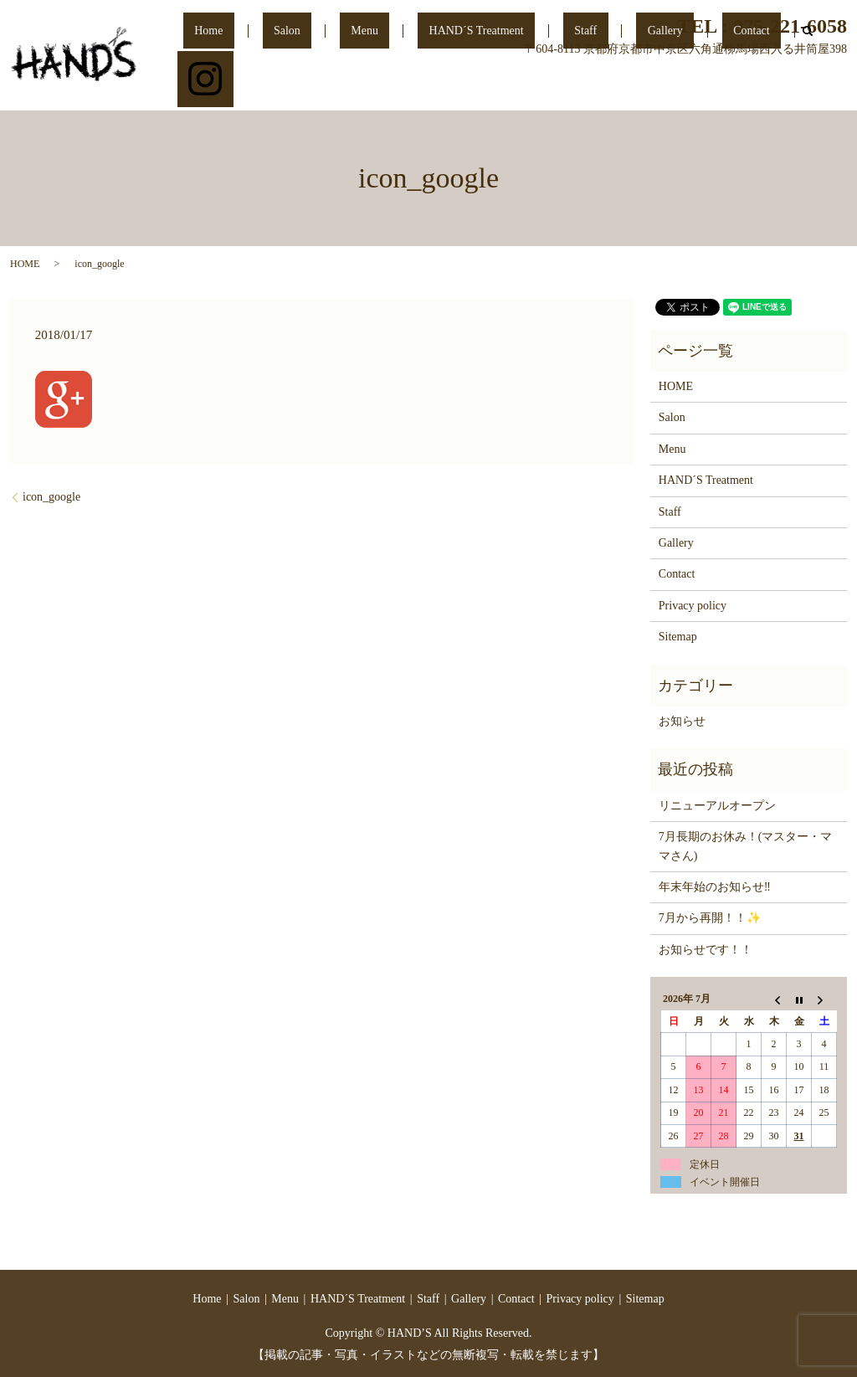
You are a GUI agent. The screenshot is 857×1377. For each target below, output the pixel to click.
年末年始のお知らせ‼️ (715, 887)
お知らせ (682, 721)
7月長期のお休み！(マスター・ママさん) (746, 845)
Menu (438, 86)
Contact (735, 86)
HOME (24, 264)
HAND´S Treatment (527, 86)
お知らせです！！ (705, 949)
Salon (383, 86)
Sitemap (678, 636)
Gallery (671, 86)
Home (327, 86)
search (780, 87)
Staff (614, 86)
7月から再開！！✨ (710, 918)
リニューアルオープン (717, 805)
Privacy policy (692, 605)
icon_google (51, 497)
